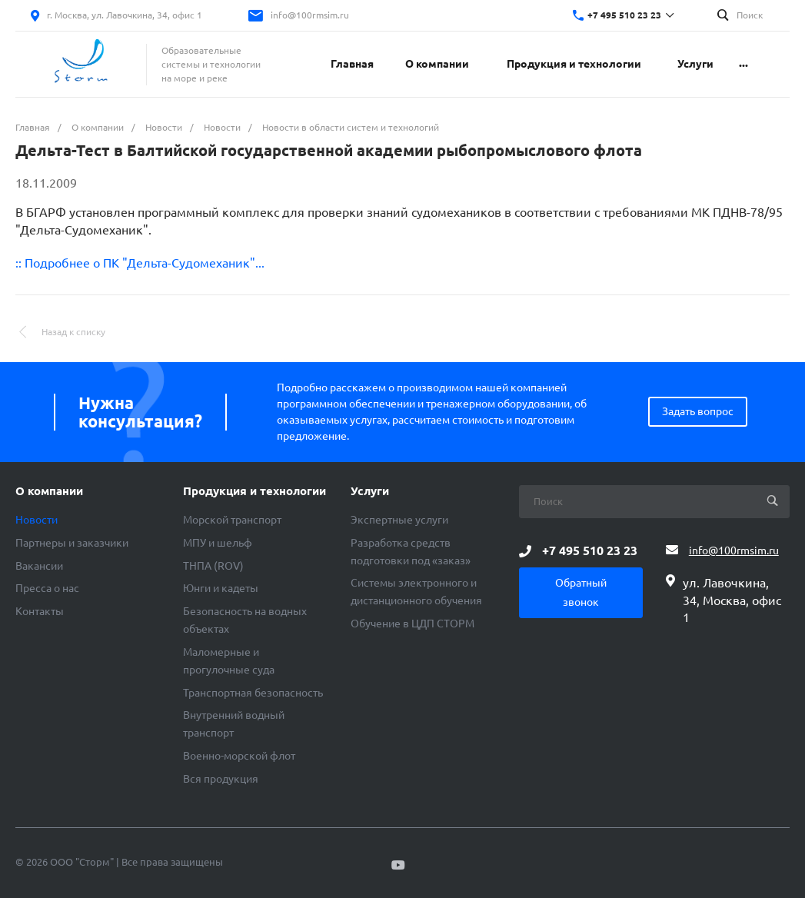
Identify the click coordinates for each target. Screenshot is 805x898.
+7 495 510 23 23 (624, 15)
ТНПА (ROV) (213, 566)
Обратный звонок (581, 592)
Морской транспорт (232, 520)
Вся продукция (220, 779)
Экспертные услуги (399, 520)
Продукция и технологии (254, 491)
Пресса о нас (47, 588)
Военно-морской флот (239, 756)
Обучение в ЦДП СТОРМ (412, 623)
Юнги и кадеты (220, 588)
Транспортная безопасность (253, 693)
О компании (49, 491)
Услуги (370, 491)
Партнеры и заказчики (71, 543)
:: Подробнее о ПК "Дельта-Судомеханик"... (139, 263)
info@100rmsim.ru (310, 15)
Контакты (39, 611)
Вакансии (39, 566)
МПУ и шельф (217, 543)
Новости (36, 520)
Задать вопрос (697, 411)
